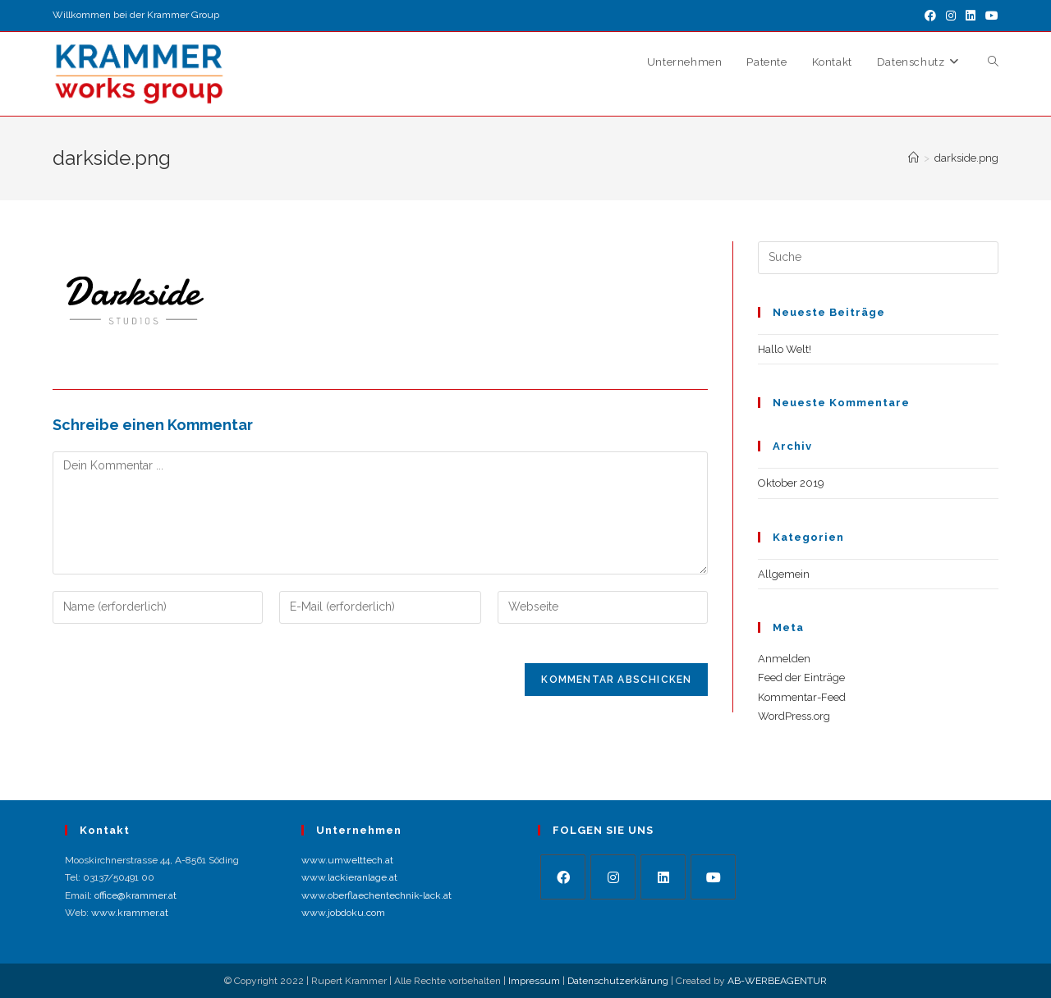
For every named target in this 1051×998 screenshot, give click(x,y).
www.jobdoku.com (343, 912)
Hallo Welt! (784, 349)
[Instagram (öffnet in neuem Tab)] (951, 15)
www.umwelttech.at (347, 860)
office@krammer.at (135, 895)
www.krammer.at (129, 912)
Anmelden (784, 658)
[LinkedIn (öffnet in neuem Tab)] (970, 15)
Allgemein (784, 574)
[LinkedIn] (663, 877)
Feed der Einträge (801, 677)
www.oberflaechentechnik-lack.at (376, 895)
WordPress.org (794, 716)
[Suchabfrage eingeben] (878, 257)
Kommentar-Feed (802, 697)
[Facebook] (562, 877)
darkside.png (966, 158)
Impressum (534, 981)
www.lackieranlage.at (349, 877)
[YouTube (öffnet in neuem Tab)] (989, 15)
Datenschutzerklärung (617, 981)
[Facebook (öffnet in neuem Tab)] (930, 15)
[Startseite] (913, 158)
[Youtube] (713, 877)
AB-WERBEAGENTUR (777, 981)
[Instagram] (613, 877)
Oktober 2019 (791, 483)
